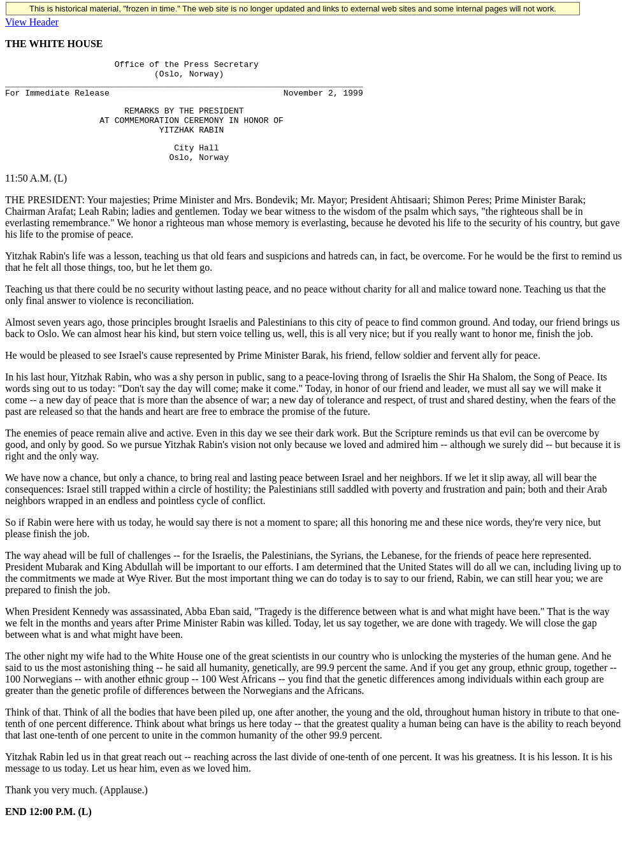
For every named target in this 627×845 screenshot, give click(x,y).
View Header (32, 22)
